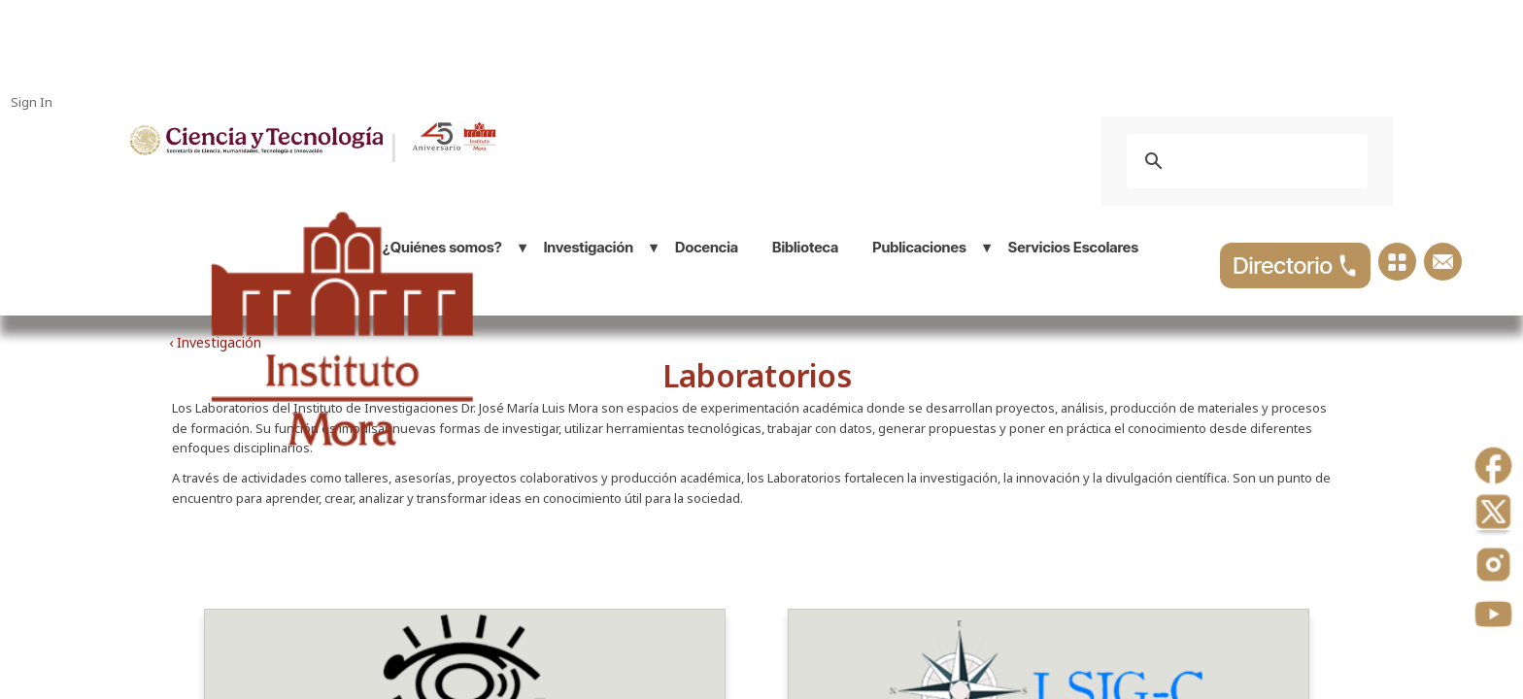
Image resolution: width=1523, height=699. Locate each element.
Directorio (1295, 265)
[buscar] (1244, 161)
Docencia (706, 247)
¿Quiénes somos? (442, 247)
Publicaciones (919, 247)
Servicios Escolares (1073, 247)
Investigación (588, 247)
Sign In (31, 102)
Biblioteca (805, 247)
